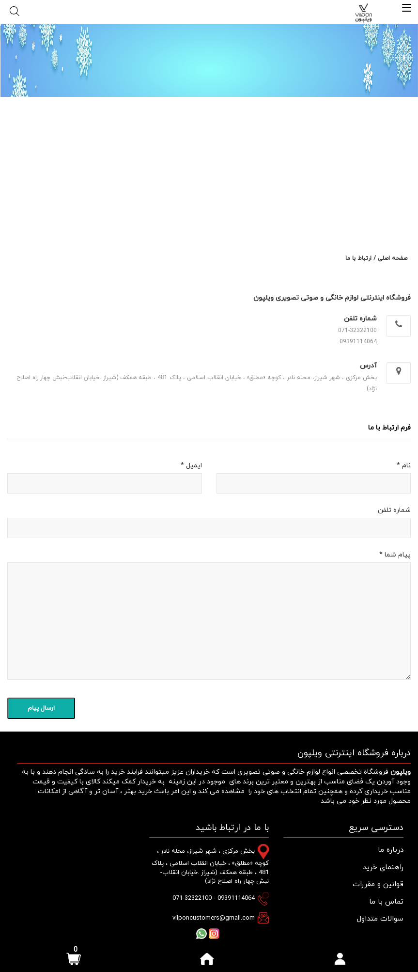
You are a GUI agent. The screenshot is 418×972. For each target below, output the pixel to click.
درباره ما (390, 850)
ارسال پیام (41, 708)
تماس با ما (386, 902)
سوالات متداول (380, 919)
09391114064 (358, 342)
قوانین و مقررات (378, 884)
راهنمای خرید (383, 867)
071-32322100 (357, 331)
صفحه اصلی (392, 258)
